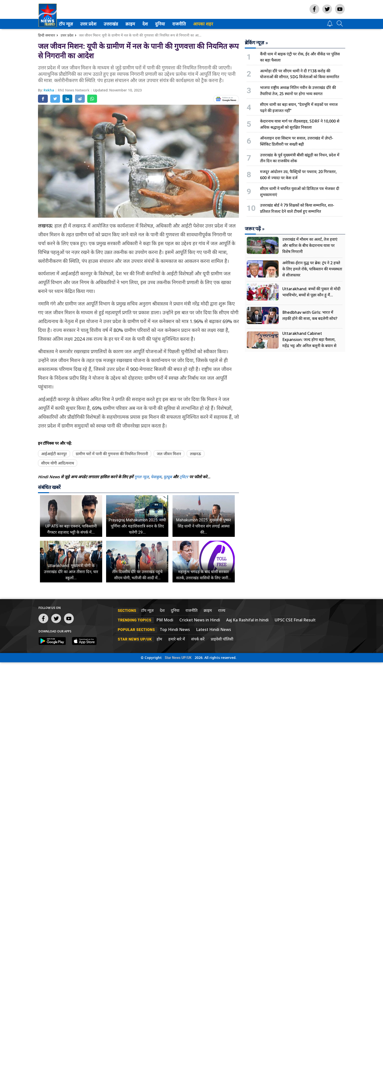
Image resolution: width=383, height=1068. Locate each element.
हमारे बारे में (176, 639)
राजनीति (185, 24)
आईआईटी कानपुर (54, 454)
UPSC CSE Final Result (295, 620)
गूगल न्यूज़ (141, 477)
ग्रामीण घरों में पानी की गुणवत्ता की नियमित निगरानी (112, 454)
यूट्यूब (168, 477)
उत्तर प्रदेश (94, 24)
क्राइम (136, 24)
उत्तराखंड (116, 24)
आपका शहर (210, 24)
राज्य (221, 610)
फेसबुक (156, 477)
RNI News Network (74, 90)
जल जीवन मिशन (169, 454)
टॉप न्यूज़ (71, 24)
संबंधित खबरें (49, 487)
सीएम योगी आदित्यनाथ (57, 463)
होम (159, 639)
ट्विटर (183, 477)
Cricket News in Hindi (199, 620)
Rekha (49, 90)
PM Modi (164, 620)
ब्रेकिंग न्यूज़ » (256, 43)
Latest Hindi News (213, 629)
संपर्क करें (198, 639)
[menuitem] (72, 24)
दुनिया (166, 24)
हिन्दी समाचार (46, 35)
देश (151, 24)
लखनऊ (195, 454)
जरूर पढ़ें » (255, 229)
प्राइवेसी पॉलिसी (222, 639)
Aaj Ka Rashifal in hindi (247, 620)
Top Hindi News (175, 629)
